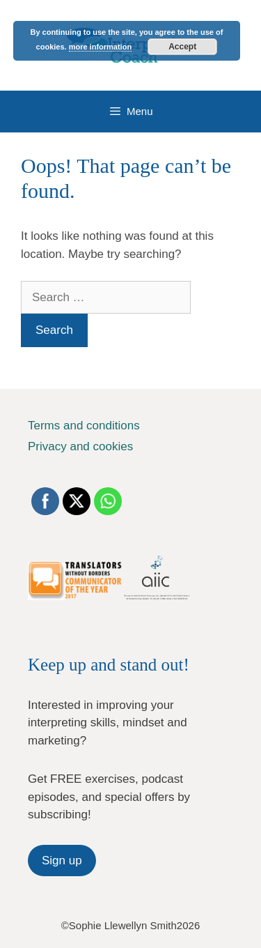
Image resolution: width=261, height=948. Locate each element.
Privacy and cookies (80, 446)
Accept (182, 47)
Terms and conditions (84, 425)
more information (100, 47)
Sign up (62, 860)
